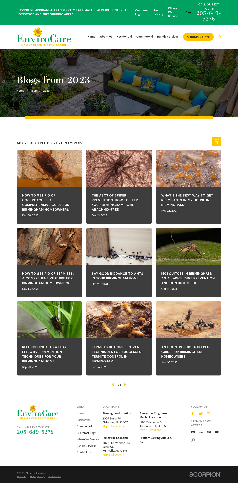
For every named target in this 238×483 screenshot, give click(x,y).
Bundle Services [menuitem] (167, 36)
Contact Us (84, 452)
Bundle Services (86, 446)
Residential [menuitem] (124, 36)
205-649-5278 (208, 16)
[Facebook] (193, 413)
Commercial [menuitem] (144, 36)
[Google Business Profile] (201, 413)
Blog (188, 12)
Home (80, 413)
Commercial (84, 426)
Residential (83, 420)
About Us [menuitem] (106, 36)
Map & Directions (113, 426)
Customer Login (87, 433)
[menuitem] (21, 476)
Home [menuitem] (91, 36)
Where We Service (88, 439)
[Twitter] (209, 413)
